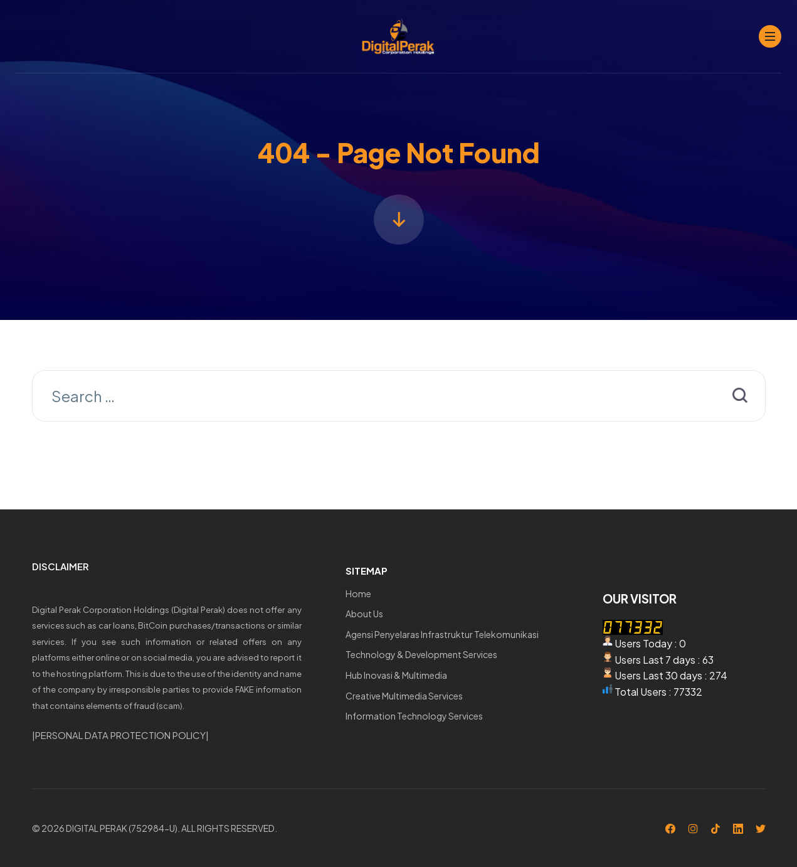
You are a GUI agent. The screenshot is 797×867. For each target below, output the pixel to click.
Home (358, 593)
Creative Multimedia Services (404, 695)
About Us (364, 613)
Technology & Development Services (421, 654)
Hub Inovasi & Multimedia (396, 675)
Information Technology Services (414, 715)
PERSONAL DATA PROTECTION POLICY (120, 735)
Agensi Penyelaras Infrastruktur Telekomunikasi (442, 634)
